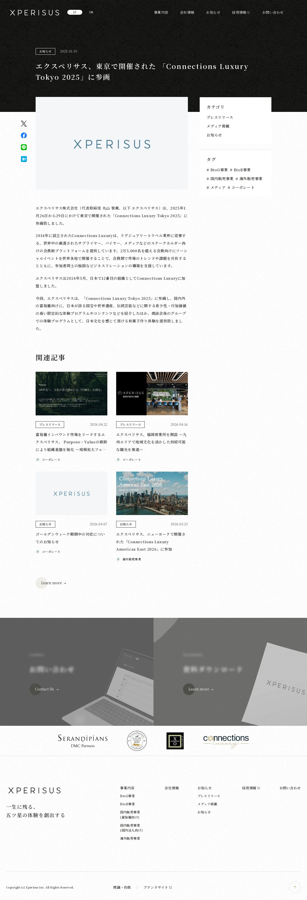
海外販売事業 (250, 178)
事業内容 (161, 12)
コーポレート (242, 187)
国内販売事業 (221, 178)
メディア (217, 187)
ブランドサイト (158, 887)
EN (91, 12)
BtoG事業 (218, 169)
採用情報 (239, 12)
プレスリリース (220, 117)
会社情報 (187, 12)
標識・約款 (122, 887)
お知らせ (213, 12)
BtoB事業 (242, 169)
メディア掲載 (218, 126)
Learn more (51, 582)
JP (74, 12)
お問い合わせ (273, 12)
